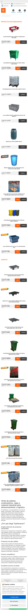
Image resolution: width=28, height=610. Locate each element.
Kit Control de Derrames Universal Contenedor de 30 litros (14, 406)
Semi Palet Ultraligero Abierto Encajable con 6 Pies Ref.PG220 (13, 301)
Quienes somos (5, 604)
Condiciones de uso (7, 598)
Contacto (13, 11)
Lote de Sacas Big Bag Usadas (14, 458)
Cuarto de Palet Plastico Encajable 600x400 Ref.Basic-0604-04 (14, 275)
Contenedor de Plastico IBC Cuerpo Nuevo (14, 89)
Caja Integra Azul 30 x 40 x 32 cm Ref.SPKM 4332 (14, 247)
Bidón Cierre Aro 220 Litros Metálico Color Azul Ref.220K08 (14, 168)
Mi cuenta (19, 11)
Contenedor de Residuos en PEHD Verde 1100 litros (14, 63)
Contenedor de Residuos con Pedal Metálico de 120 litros (14, 433)
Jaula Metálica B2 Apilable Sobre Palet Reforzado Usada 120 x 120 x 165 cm (14, 194)
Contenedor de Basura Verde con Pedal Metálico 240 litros (14, 354)
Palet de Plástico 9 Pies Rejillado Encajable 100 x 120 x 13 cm (14, 328)
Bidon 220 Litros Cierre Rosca (14, 141)
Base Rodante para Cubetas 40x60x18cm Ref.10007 (14, 37)
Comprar (23, 42)
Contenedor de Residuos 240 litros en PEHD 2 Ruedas (14, 221)
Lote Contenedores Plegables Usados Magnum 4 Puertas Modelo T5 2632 (14, 485)
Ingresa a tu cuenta (20, 599)
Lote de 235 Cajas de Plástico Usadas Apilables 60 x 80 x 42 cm (14, 380)
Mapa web (17, 595)
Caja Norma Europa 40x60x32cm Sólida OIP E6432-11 (14, 116)
